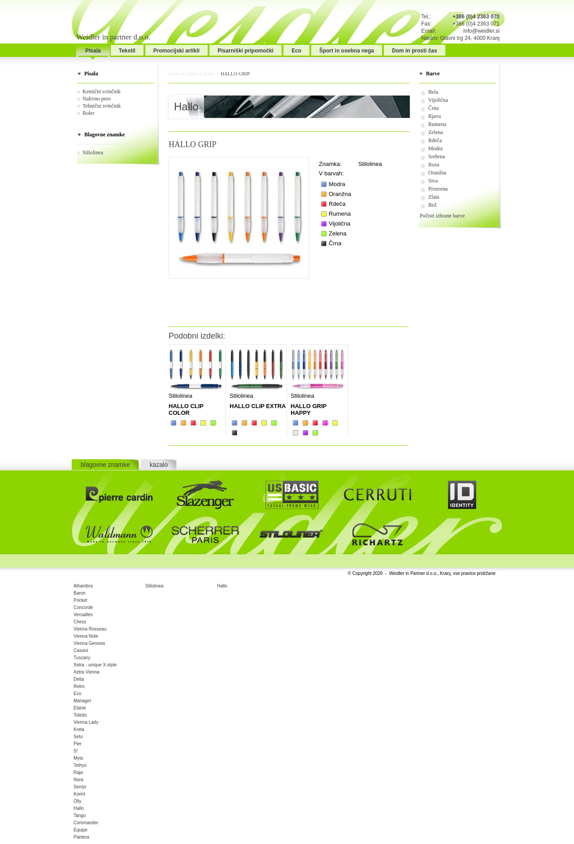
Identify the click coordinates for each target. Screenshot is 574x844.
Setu (78, 736)
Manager (82, 700)
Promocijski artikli (176, 51)
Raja (78, 772)
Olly (77, 801)
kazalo (159, 464)
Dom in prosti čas (414, 51)
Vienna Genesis (89, 643)
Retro (79, 686)
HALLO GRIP (235, 73)
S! (76, 750)
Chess (80, 621)
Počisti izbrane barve (442, 216)
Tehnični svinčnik (102, 106)
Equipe (80, 829)
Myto (78, 758)
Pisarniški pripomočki (245, 51)
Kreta (79, 729)
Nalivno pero (97, 99)
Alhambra (83, 585)
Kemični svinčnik (102, 91)
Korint (79, 794)
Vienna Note (86, 636)
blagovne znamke (105, 464)
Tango (80, 815)
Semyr (80, 786)
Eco (296, 51)
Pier (78, 743)
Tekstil (127, 51)
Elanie (80, 707)
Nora (78, 779)
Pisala (93, 51)
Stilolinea (93, 152)
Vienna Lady (86, 722)
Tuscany (82, 657)
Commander (86, 822)
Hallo (193, 73)
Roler (89, 113)
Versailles (83, 614)
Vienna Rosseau (90, 628)
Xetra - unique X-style (95, 664)
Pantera (81, 837)
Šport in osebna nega (346, 51)
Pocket (80, 600)
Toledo (80, 715)
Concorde (83, 607)
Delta (79, 679)
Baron (80, 593)
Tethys (80, 765)
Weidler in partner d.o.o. (113, 37)
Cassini (81, 650)
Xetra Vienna (87, 672)
